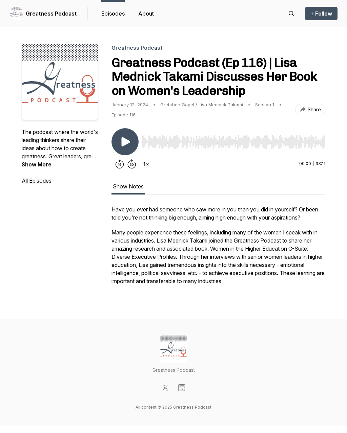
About (146, 13)
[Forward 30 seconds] (132, 164)
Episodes (113, 13)
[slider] (233, 142)
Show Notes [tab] (128, 186)
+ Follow (321, 13)
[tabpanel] (218, 248)
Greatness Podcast (51, 13)
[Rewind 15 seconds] (119, 164)
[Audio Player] (233, 140)
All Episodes (37, 180)
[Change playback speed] (146, 164)
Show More (37, 164)
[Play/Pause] (125, 141)
